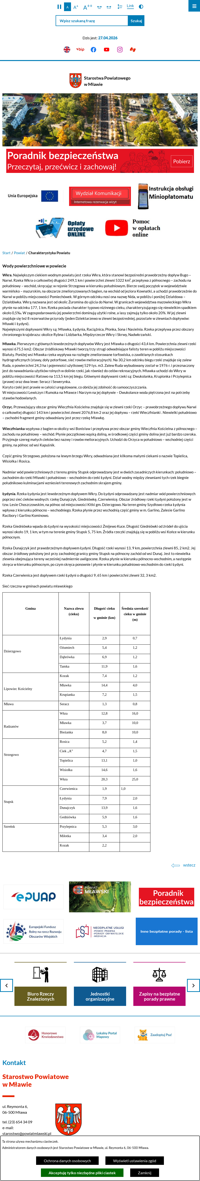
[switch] (99, 6)
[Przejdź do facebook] (93, 49)
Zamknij (144, 1172)
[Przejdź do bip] (80, 49)
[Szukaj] (136, 20)
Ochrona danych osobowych (67, 1160)
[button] (59, 6)
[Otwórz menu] (194, 6)
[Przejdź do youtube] (106, 49)
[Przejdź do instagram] (119, 49)
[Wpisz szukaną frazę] (92, 20)
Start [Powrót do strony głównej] (6, 253)
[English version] (67, 49)
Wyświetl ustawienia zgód (134, 1160)
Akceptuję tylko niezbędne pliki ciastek (82, 1172)
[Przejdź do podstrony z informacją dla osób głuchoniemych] (133, 49)
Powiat (19, 253)
